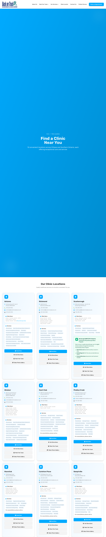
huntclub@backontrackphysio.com (48, 398)
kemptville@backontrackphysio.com (83, 480)
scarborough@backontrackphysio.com (83, 310)
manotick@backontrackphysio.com (14, 480)
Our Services (55, 4)
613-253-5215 (44, 478)
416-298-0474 (78, 307)
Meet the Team (18, 358)
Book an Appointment (96, 4)
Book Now (18, 351)
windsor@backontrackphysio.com (13, 400)
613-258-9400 (78, 478)
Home (47, 134)
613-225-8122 (9, 307)
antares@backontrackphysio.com (13, 310)
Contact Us (73, 4)
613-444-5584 (44, 307)
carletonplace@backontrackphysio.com (49, 480)
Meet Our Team (44, 4)
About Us (34, 4)
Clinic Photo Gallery (18, 362)
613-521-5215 (44, 396)
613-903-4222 (78, 396)
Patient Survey (83, 4)
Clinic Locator (64, 4)
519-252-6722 (9, 397)
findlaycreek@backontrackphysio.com (83, 398)
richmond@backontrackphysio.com (48, 310)
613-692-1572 (9, 478)
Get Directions (18, 354)
